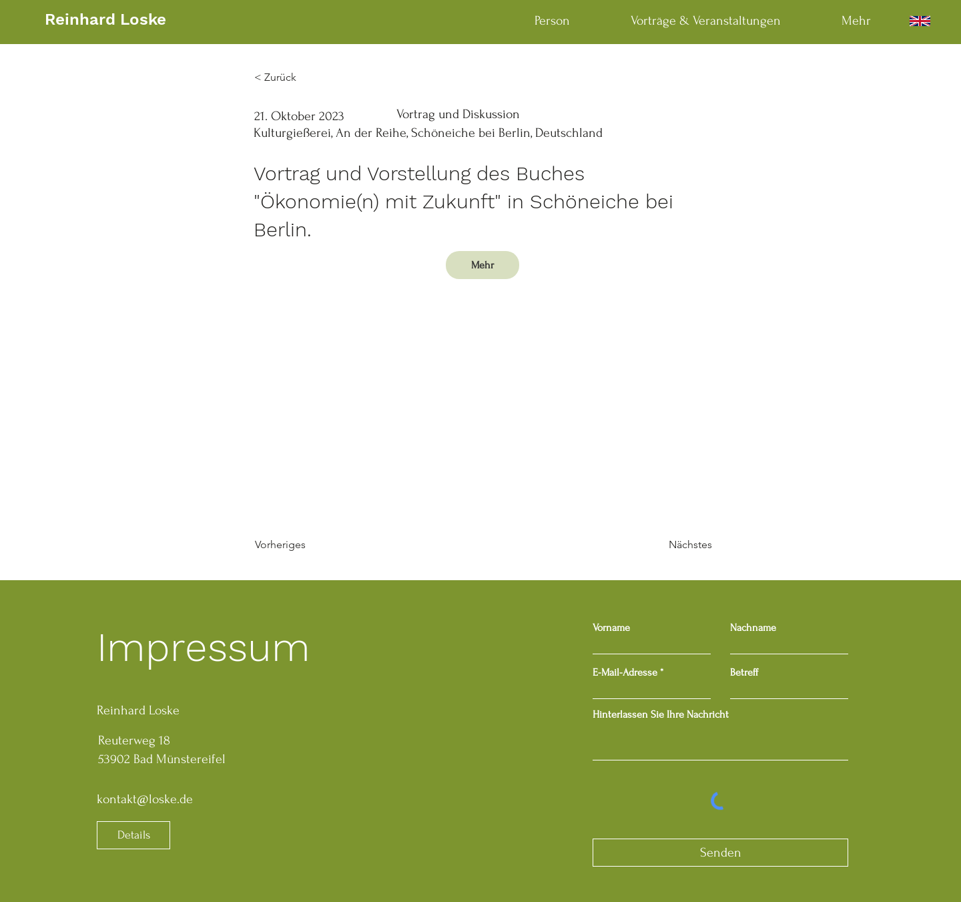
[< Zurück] (298, 77)
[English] (919, 21)
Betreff (744, 672)
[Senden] (720, 853)
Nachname (753, 627)
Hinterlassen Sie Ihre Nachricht (661, 714)
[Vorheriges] (299, 544)
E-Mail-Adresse (625, 672)
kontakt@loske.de (145, 799)
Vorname (611, 627)
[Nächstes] (678, 544)
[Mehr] (482, 265)
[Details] (133, 835)
